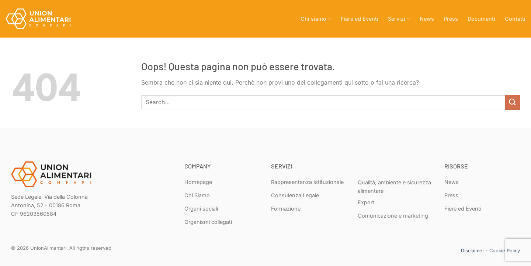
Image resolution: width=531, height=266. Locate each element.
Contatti (515, 19)
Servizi (399, 18)
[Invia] (512, 102)
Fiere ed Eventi (359, 19)
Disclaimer (472, 250)
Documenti (481, 19)
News (427, 19)
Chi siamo (316, 18)
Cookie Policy (504, 250)
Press (451, 19)
